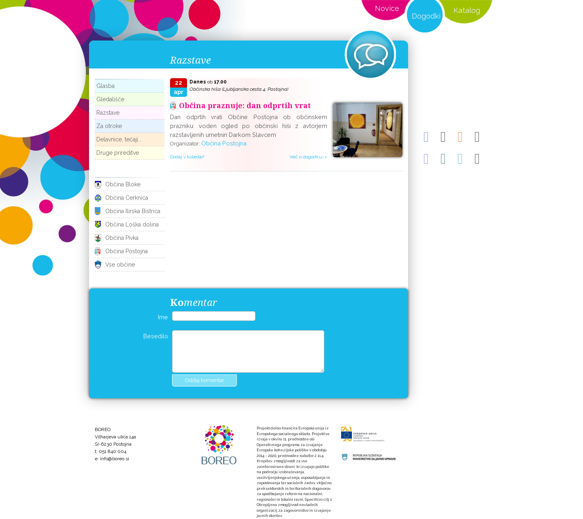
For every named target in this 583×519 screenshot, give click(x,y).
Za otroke (109, 126)
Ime (163, 317)
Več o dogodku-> (308, 157)
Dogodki (426, 16)
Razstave (107, 112)
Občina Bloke (122, 184)
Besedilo (155, 336)
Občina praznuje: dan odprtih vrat (245, 105)
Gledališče (110, 99)
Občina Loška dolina (132, 224)
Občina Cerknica (126, 197)
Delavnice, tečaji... (119, 139)
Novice (387, 8)
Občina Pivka (121, 238)
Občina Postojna (126, 251)
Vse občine (120, 264)
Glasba (105, 86)
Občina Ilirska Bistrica (132, 211)
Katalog (466, 10)
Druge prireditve (117, 153)
